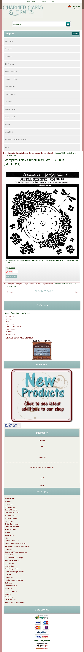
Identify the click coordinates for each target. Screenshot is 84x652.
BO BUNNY (10, 332)
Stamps (7, 124)
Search (52, 1)
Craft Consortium (11, 591)
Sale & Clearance (11, 71)
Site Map (42, 485)
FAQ (42, 478)
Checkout (76, 9)
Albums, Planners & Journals (15, 543)
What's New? (9, 41)
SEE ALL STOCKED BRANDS (19, 338)
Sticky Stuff (9, 555)
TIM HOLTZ (10, 324)
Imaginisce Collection (12, 560)
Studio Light (9, 577)
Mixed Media (9, 132)
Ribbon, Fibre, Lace (12, 541)
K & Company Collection (14, 580)
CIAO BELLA (10, 329)
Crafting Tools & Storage (14, 558)
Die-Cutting (8, 102)
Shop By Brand (10, 86)
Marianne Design (11, 586)
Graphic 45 (8, 56)
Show (75, 34)
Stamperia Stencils (47, 153)
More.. (7, 147)
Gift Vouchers (9, 64)
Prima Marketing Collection (15, 572)
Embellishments (10, 117)
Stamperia (8, 49)
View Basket (76, 6)
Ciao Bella (8, 574)
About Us (42, 457)
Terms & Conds (31, 1)
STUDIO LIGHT (11, 334)
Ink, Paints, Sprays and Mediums (16, 139)
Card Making (9, 563)
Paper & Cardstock (11, 109)
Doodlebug (9, 597)
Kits (6, 538)
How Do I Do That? (11, 79)
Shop (5, 153)
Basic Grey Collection (13, 569)
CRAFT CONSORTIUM (13, 327)
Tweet (9, 169)
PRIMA (8, 321)
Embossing (9, 549)
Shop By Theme (10, 94)
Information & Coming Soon (15, 602)
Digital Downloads (11, 524)
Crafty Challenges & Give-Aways (42, 467)
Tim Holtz (8, 588)
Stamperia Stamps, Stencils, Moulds (28, 153)
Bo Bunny (8, 583)
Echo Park (8, 594)
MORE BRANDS (11, 600)
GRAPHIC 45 (10, 319)
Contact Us (43, 1)
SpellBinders (9, 566)
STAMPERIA (10, 316)
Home (42, 447)
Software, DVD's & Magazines (16, 552)
